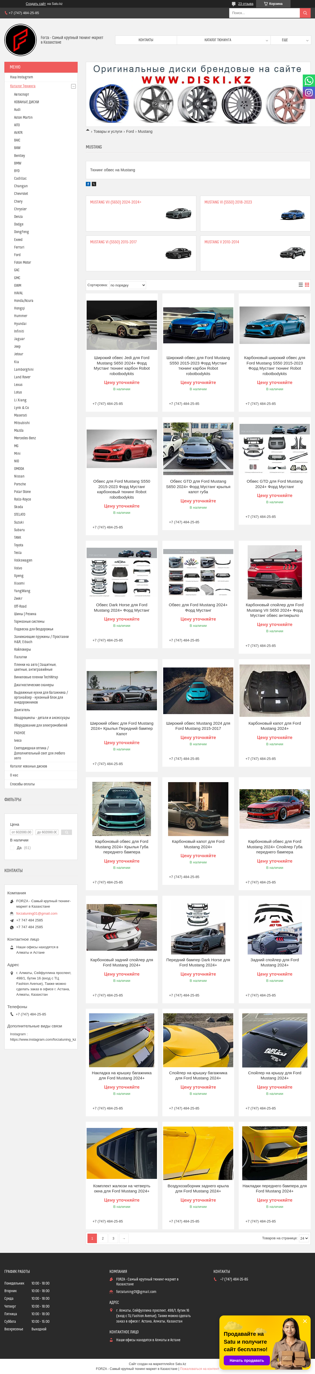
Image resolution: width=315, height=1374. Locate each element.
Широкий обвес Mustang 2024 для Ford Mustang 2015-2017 (198, 726)
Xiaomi (19, 583)
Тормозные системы (29, 622)
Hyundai (20, 324)
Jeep (17, 346)
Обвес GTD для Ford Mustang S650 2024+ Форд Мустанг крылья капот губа (198, 486)
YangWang (22, 591)
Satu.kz (180, 1364)
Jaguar (19, 339)
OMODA (19, 469)
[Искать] (305, 13)
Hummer (20, 316)
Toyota (18, 545)
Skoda (18, 507)
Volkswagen (23, 560)
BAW (17, 148)
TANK (17, 538)
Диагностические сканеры (34, 685)
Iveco (17, 740)
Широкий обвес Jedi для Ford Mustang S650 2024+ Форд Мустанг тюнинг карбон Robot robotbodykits (122, 365)
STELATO (19, 514)
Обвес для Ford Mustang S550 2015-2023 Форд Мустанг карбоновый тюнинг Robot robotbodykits (121, 489)
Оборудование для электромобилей (40, 725)
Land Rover (22, 377)
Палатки (20, 657)
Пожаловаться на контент (199, 1369)
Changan (21, 186)
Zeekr (18, 598)
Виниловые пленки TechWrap (36, 677)
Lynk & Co (21, 408)
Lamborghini (24, 369)
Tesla (18, 553)
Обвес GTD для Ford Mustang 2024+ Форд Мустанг (275, 484)
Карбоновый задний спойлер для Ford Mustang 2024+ (121, 962)
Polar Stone (22, 492)
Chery (18, 201)
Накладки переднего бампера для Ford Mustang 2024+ (274, 1188)
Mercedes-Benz (25, 438)
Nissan (19, 476)
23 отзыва (245, 4)
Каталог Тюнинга (23, 86)
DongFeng (21, 232)
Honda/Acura (23, 301)
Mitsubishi (22, 423)
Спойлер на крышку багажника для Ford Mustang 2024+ (198, 1075)
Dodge (18, 224)
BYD (17, 171)
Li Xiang (20, 400)
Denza (18, 217)
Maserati (20, 415)
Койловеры (22, 649)
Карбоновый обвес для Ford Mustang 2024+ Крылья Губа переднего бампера (121, 846)
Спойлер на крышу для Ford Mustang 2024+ (274, 1075)
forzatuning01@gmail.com (36, 913)
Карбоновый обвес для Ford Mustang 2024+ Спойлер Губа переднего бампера (275, 846)
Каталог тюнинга (217, 40)
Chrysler (20, 209)
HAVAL (18, 293)
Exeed (18, 240)
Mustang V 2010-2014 (221, 242)
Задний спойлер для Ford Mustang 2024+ (275, 962)
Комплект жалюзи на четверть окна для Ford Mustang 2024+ (121, 1188)
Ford (130, 131)
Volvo (18, 568)
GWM (17, 285)
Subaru (19, 530)
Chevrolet (21, 194)
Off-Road (20, 606)
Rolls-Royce (22, 499)
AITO (17, 125)
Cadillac (20, 178)
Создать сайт (36, 4)
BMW (17, 163)
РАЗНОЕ (19, 733)
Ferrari (19, 247)
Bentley (19, 156)
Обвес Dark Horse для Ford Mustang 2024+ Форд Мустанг (122, 607)
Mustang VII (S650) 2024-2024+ (115, 202)
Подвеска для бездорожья (33, 629)
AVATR (18, 133)
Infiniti (19, 331)
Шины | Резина (25, 614)
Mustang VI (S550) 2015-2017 (113, 242)
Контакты (145, 40)
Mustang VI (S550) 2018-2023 (228, 202)
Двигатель (22, 710)
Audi (17, 110)
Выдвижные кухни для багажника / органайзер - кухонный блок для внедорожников (41, 698)
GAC (17, 270)
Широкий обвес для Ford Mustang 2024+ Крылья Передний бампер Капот (121, 728)
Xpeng (19, 576)
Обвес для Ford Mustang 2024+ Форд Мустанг (198, 607)
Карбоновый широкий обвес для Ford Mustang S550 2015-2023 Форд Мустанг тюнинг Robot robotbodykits (274, 365)
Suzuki (19, 522)
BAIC (17, 140)
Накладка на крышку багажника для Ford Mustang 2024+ (122, 1075)
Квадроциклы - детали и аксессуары (42, 718)
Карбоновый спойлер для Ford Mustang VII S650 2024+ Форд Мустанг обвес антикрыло (275, 610)
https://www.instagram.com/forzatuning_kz (43, 1039)
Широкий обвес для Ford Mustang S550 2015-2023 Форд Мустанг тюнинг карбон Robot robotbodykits (198, 365)
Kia (16, 362)
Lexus (18, 385)
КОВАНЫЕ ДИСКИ (26, 102)
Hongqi (19, 308)
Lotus (18, 392)
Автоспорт (21, 94)
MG (16, 446)
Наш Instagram (21, 77)
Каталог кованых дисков (28, 766)
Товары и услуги (107, 131)
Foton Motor (22, 262)
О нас (14, 775)
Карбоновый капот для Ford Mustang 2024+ (274, 726)
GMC (17, 278)
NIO (16, 461)
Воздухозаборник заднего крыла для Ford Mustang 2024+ (198, 1188)
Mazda (19, 430)
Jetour (18, 354)
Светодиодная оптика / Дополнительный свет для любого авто (39, 753)
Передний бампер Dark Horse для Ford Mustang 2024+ (198, 962)
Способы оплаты (22, 784)
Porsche (20, 484)
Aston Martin (23, 117)
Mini (17, 453)
